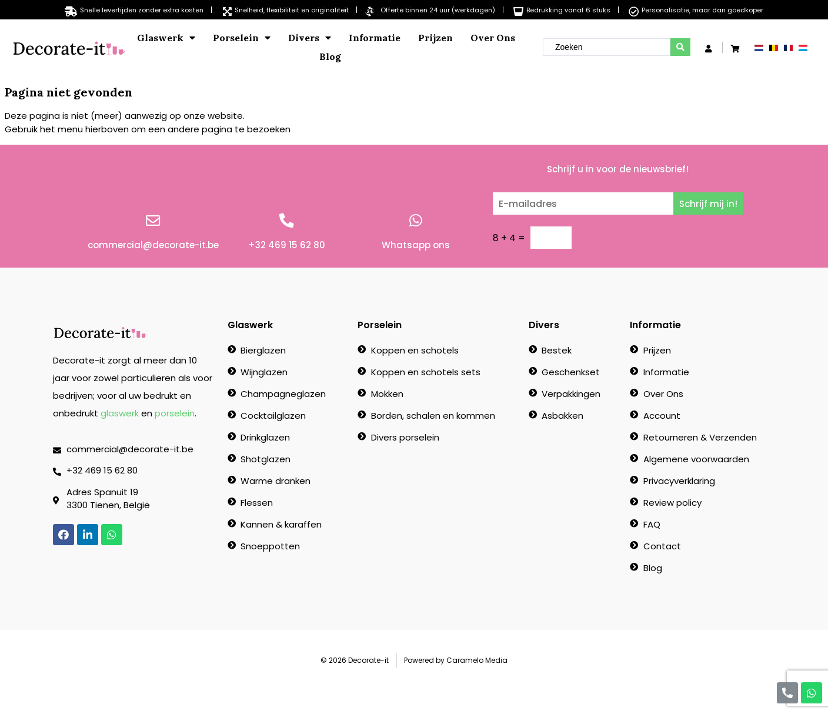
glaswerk (120, 413)
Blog (330, 56)
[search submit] (680, 47)
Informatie (374, 38)
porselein (175, 413)
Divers (309, 37)
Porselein (242, 37)
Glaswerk (166, 37)
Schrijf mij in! (708, 204)
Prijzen (435, 38)
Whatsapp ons (416, 245)
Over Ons (492, 38)
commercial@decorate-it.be (153, 245)
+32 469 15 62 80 (286, 245)
